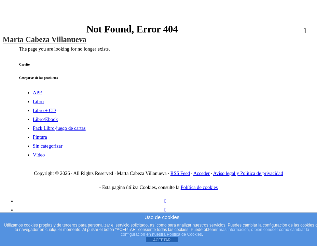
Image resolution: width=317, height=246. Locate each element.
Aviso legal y (226, 173)
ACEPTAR (161, 240)
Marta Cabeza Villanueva (44, 39)
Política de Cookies (184, 234)
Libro (38, 101)
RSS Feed (180, 173)
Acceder (201, 173)
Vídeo (39, 155)
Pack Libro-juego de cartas (59, 128)
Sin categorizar (48, 146)
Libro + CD (44, 110)
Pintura (40, 137)
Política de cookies (199, 187)
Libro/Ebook (45, 119)
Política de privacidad (261, 173)
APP (37, 92)
